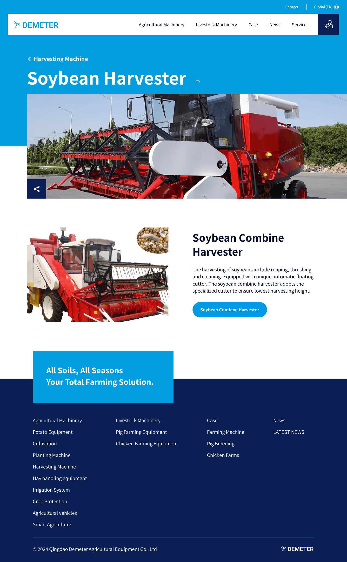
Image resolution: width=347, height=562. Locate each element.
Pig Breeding (220, 443)
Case (212, 420)
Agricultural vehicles (55, 512)
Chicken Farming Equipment (147, 443)
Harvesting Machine (54, 466)
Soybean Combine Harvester (229, 310)
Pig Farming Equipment (141, 431)
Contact (291, 6)
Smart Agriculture (52, 524)
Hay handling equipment (60, 478)
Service (299, 24)
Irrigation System (51, 489)
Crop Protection (50, 501)
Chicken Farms (223, 455)
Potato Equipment (53, 431)
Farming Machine (225, 431)
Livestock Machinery (138, 420)
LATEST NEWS (288, 431)
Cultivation (45, 443)
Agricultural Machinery (57, 420)
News (279, 420)
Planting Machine (52, 455)
